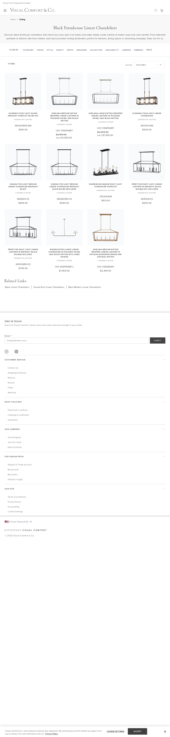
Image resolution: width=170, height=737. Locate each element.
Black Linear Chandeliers (17, 287)
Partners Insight (15, 479)
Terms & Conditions (17, 496)
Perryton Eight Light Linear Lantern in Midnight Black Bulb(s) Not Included (147, 186)
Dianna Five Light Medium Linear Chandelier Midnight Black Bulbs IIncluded (64, 186)
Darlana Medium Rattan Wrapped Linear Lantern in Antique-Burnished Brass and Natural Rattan (105, 253)
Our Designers (14, 437)
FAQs (10, 387)
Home (13, 19)
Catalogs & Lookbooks (18, 414)
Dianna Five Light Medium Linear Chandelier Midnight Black (23, 186)
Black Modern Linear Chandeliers (84, 287)
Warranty (12, 392)
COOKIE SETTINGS (115, 731)
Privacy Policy (14, 501)
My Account (13, 469)
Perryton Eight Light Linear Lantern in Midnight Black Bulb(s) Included (23, 252)
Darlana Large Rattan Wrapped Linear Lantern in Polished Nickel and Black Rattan (106, 115)
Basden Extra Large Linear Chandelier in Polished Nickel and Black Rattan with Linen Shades (64, 253)
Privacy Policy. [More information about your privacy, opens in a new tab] (51, 733)
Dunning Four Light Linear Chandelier (146, 114)
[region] (85, 731)
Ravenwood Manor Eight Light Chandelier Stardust (105, 185)
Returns (11, 377)
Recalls (11, 382)
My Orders (12, 474)
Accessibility (14, 506)
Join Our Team (14, 442)
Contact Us (13, 367)
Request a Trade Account (20, 464)
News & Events (15, 447)
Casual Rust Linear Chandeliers (48, 287)
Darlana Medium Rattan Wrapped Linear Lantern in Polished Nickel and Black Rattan (64, 117)
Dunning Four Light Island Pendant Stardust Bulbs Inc (23, 114)
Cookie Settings (15, 511)
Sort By (128, 65)
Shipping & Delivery (17, 372)
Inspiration (13, 419)
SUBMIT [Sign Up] (157, 340)
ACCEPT (138, 731)
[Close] (165, 731)
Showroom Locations (18, 410)
